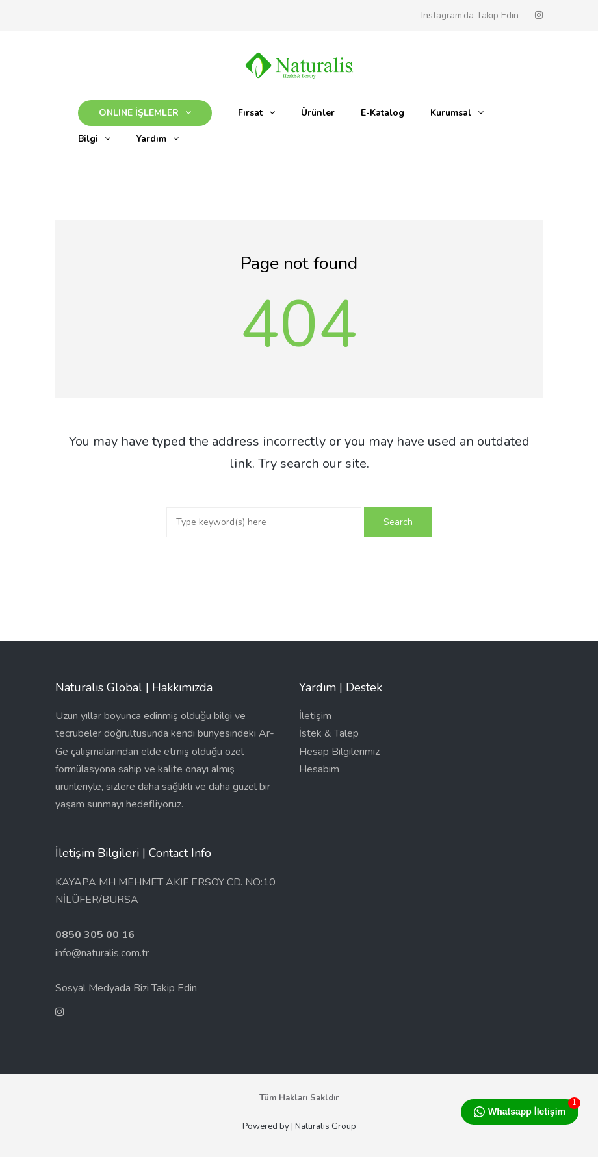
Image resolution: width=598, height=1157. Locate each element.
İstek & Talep (329, 733)
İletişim (315, 716)
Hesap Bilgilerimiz (339, 751)
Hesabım (319, 769)
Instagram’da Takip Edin (470, 15)
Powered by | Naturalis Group (299, 1126)
